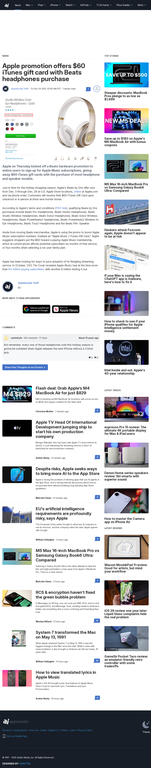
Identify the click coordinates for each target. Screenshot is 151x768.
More (142, 5)
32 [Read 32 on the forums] (97, 660)
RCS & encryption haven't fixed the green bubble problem (65, 595)
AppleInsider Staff (19, 89)
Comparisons (20, 730)
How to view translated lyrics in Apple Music (66, 675)
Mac (29, 5)
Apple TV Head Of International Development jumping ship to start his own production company (66, 429)
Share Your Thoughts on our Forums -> (25, 367)
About (89, 338)
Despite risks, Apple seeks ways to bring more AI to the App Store (68, 471)
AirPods (86, 5)
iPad (42, 5)
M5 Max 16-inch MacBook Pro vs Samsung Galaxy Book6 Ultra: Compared (67, 555)
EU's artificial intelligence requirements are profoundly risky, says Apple (63, 513)
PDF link (61, 208)
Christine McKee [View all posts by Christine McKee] (44, 411)
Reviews (7, 730)
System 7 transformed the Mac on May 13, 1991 (66, 635)
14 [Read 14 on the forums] (97, 620)
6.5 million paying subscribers (26, 269)
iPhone (55, 5)
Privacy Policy (84, 730)
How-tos (34, 730)
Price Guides (124, 5)
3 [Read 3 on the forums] (97, 539)
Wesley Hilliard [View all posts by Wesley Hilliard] (43, 621)
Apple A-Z (53, 730)
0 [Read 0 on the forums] (97, 410)
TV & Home (104, 5)
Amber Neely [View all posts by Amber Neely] (42, 458)
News (18, 5)
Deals (43, 730)
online (77, 191)
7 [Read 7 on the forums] (97, 580)
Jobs (72, 730)
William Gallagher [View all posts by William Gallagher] (45, 540)
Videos (64, 730)
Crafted (25, 763)
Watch (71, 5)
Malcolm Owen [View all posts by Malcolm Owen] (43, 498)
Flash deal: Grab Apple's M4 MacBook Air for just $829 (63, 390)
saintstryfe (17, 338)
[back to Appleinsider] (7, 5)
